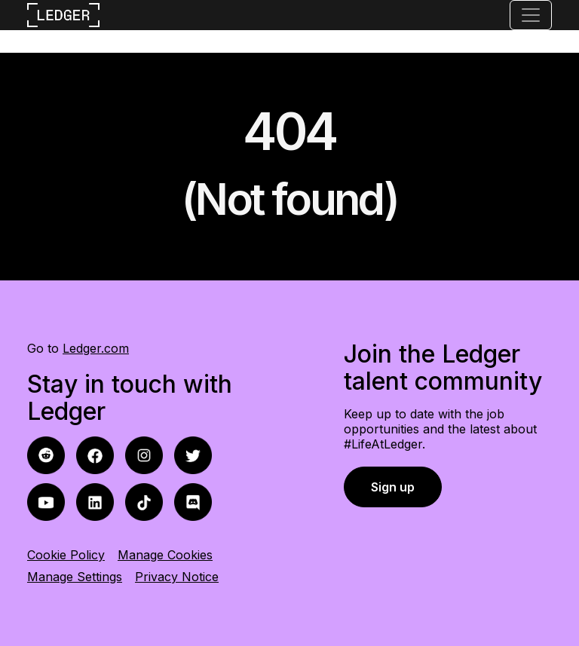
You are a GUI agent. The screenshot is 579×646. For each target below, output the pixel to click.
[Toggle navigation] (531, 15)
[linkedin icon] (95, 501)
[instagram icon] (144, 454)
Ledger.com (96, 348)
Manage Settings (74, 576)
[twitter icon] (193, 454)
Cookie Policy (66, 554)
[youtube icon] (46, 501)
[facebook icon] (46, 454)
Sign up (393, 486)
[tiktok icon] (144, 501)
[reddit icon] (95, 454)
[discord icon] (193, 501)
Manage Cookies (165, 554)
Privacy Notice (177, 576)
